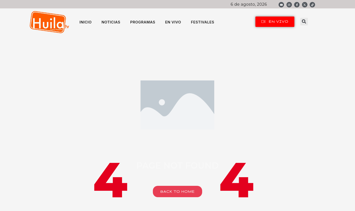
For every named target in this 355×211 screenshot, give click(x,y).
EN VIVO (173, 22)
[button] (304, 21)
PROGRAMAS (142, 22)
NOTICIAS (111, 22)
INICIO (85, 22)
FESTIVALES (202, 22)
